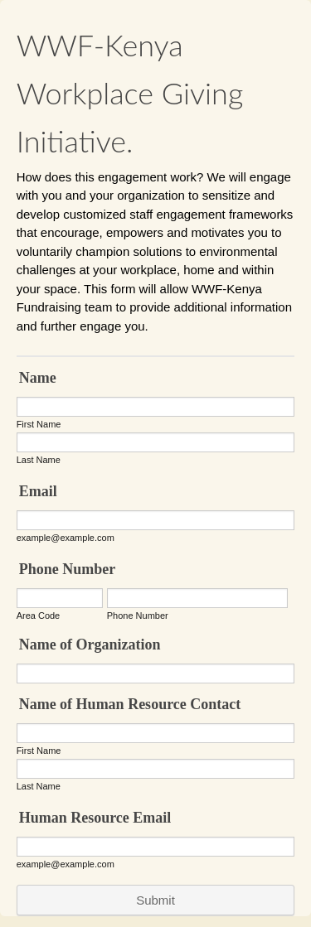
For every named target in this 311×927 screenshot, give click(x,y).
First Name (39, 424)
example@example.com (65, 538)
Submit (155, 900)
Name (37, 377)
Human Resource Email (95, 817)
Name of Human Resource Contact (130, 704)
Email (38, 491)
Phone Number (67, 569)
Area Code (39, 615)
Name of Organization (90, 644)
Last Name (39, 460)
